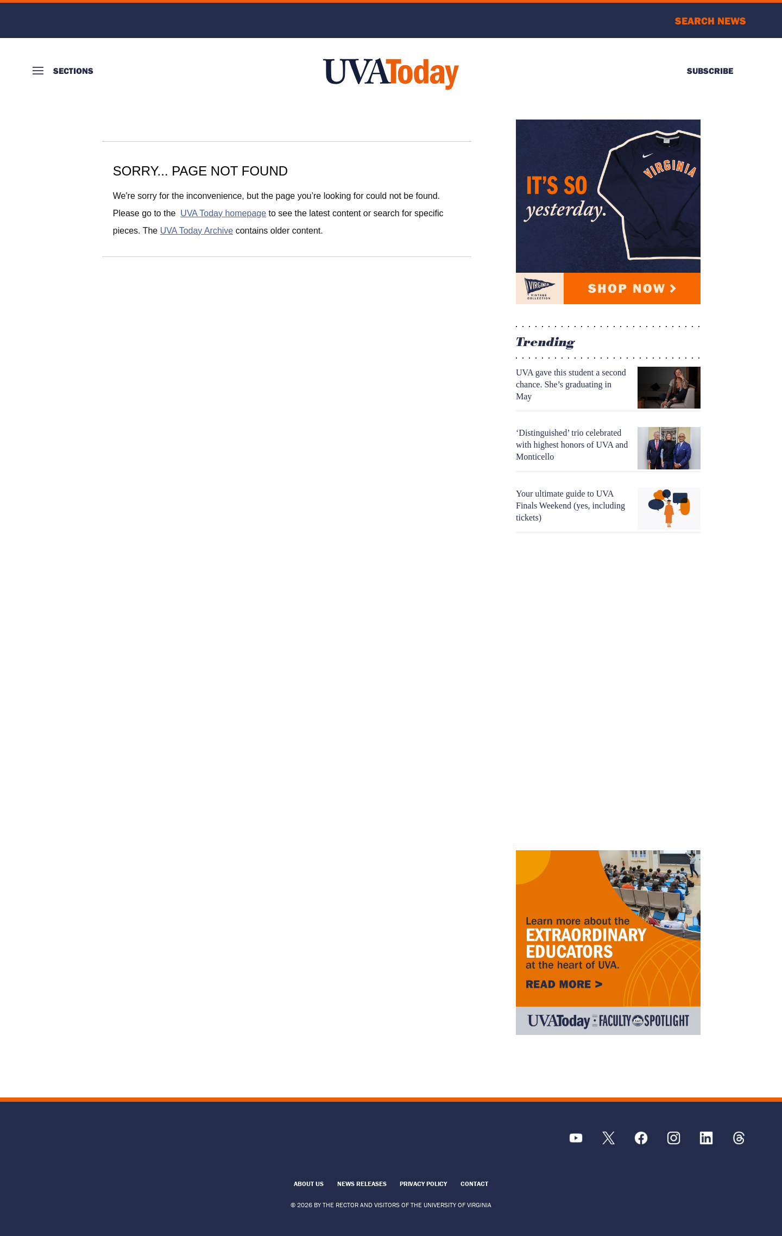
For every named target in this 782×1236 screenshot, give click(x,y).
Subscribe (710, 70)
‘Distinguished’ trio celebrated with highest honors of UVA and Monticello (572, 444)
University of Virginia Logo (91, 20)
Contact (474, 1183)
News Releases (362, 1183)
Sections (73, 70)
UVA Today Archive (197, 230)
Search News (710, 20)
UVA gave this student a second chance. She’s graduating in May (571, 384)
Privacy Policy (423, 1183)
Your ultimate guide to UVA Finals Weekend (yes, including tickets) (570, 505)
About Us (309, 1183)
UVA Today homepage (223, 213)
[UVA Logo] (122, 1143)
